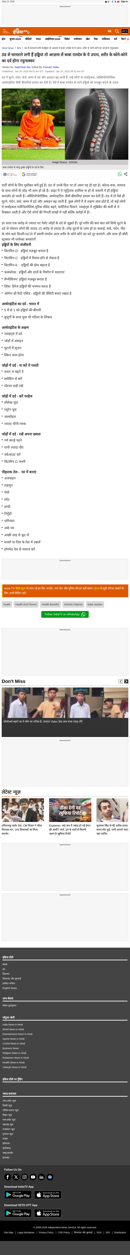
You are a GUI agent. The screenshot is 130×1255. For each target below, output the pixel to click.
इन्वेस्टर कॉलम (9, 983)
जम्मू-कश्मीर (8, 1152)
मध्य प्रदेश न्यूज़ (9, 1119)
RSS (99, 1232)
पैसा (96, 39)
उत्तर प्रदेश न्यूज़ (9, 1100)
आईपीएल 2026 (52, 39)
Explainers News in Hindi (16, 1057)
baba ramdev (95, 604)
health (6, 604)
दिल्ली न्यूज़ (7, 1105)
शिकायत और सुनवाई (12, 978)
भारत (38, 39)
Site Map (8, 1232)
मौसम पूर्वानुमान (9, 1005)
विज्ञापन (6, 974)
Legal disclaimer (26, 1232)
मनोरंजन (78, 39)
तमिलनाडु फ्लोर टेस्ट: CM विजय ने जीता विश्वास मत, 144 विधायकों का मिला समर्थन (22, 805)
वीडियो (28, 39)
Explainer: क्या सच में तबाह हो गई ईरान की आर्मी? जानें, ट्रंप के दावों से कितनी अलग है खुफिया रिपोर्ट (69, 805)
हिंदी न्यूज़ (21, 588)
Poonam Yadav (51, 67)
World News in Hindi (13, 1029)
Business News (11, 1048)
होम (3, 39)
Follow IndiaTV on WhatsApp (65, 614)
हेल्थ (19, 48)
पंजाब (5, 1138)
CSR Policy (64, 1232)
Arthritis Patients (73, 604)
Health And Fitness (26, 604)
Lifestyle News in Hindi (14, 1067)
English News (10, 988)
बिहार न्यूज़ (7, 1115)
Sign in (124, 1)
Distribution (120, 1232)
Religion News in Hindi (14, 1053)
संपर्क (5, 964)
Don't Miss (13, 681)
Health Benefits (50, 604)
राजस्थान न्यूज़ (9, 1129)
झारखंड (6, 1157)
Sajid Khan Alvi (22, 67)
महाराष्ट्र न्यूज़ (8, 1124)
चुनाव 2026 (15, 39)
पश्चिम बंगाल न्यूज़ (10, 1110)
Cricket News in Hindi (14, 1043)
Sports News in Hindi (14, 1038)
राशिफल (106, 39)
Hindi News (8, 48)
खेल (88, 39)
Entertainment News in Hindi (17, 1034)
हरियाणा (6, 1143)
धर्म (115, 39)
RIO (108, 1232)
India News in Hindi (13, 1024)
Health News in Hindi (14, 1062)
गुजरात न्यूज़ (8, 1134)
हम (4, 969)
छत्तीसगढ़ (7, 1148)
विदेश (67, 39)
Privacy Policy (46, 1232)
